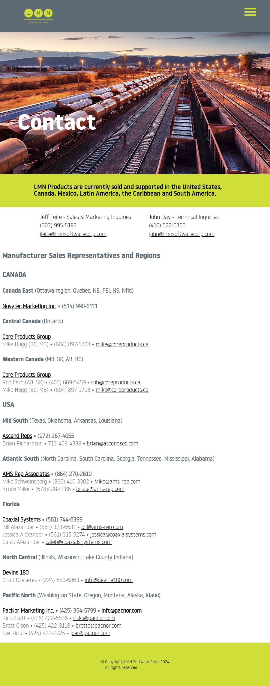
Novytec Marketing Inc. (29, 306)
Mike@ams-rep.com (117, 481)
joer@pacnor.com (90, 633)
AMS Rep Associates (26, 474)
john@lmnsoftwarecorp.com (181, 234)
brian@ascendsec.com (112, 443)
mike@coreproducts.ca (122, 344)
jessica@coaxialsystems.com (123, 534)
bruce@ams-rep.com (100, 488)
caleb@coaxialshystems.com (79, 542)
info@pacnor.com (121, 610)
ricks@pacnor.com (94, 618)
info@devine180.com (109, 580)
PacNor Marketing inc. (28, 610)
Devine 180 (15, 572)
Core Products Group (26, 336)
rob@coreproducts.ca (115, 382)
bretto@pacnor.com (99, 625)
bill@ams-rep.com (102, 527)
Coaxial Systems (21, 519)
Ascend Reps (17, 435)
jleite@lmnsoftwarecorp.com (73, 234)
